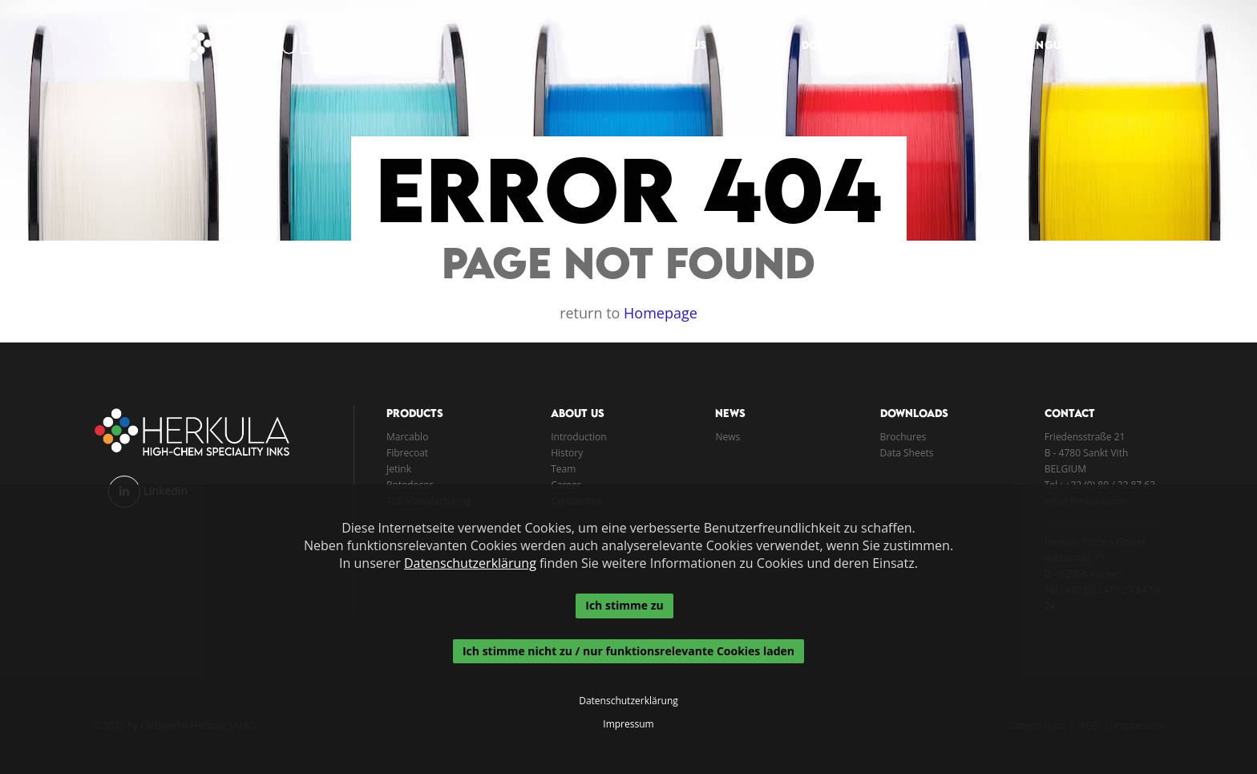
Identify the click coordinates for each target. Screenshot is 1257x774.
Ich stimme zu (624, 605)
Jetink (398, 469)
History (567, 453)
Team (563, 469)
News (745, 28)
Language (1043, 28)
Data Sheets (907, 453)
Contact (919, 28)
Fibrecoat (407, 453)
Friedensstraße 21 (1085, 437)
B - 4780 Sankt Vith (1087, 453)
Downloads (827, 28)
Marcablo (407, 437)
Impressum (628, 724)
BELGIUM (1065, 469)
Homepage (660, 312)
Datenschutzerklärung (470, 563)
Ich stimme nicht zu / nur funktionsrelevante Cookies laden (628, 651)
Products (581, 28)
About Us (669, 28)
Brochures (903, 437)
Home (503, 28)
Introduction (578, 437)
